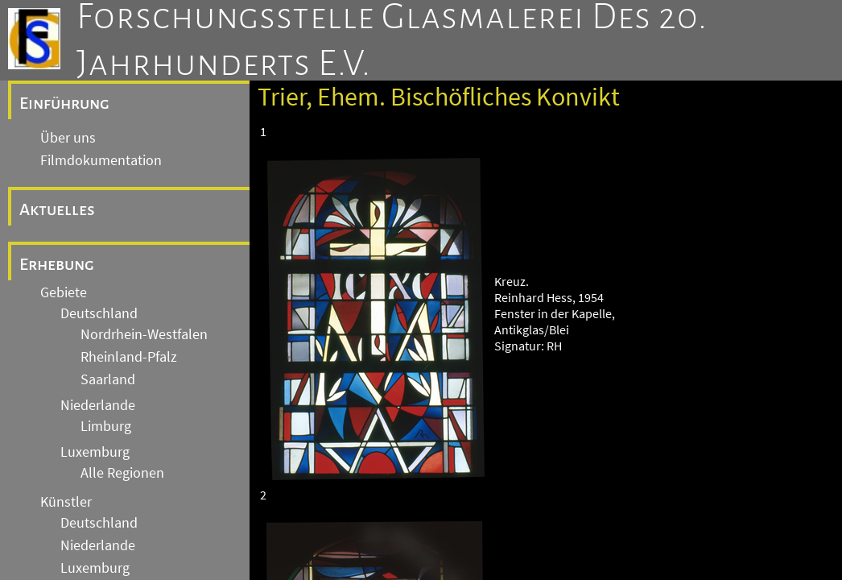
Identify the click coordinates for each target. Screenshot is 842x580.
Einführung (64, 103)
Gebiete (63, 292)
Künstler (66, 502)
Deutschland (99, 313)
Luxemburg (95, 452)
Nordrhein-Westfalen (144, 334)
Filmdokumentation (101, 160)
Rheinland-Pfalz (128, 357)
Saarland (107, 379)
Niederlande (97, 405)
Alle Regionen (122, 473)
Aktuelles (57, 209)
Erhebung (56, 264)
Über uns (68, 138)
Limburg (105, 426)
